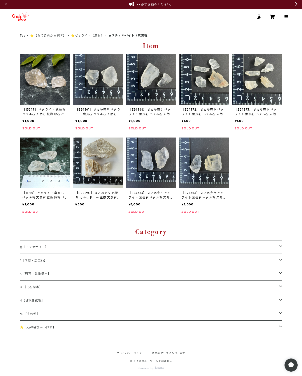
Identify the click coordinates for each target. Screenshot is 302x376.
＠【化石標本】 (31, 287)
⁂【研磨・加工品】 (33, 260)
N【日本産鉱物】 (32, 300)
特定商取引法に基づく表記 (168, 353)
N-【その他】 (30, 314)
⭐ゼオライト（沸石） (87, 35)
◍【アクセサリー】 (34, 247)
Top (22, 35)
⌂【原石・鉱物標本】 (35, 274)
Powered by (151, 368)
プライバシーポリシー (131, 353)
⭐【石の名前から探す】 (48, 35)
